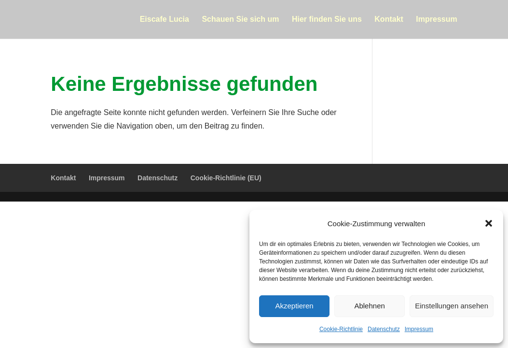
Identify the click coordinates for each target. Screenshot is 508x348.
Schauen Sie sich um (240, 19)
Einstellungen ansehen (451, 306)
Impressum (419, 329)
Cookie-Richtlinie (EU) (226, 178)
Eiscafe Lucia (164, 19)
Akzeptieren (294, 306)
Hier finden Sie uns (327, 19)
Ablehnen (369, 306)
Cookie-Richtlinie (341, 329)
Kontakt (388, 19)
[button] (489, 223)
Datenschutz (384, 329)
